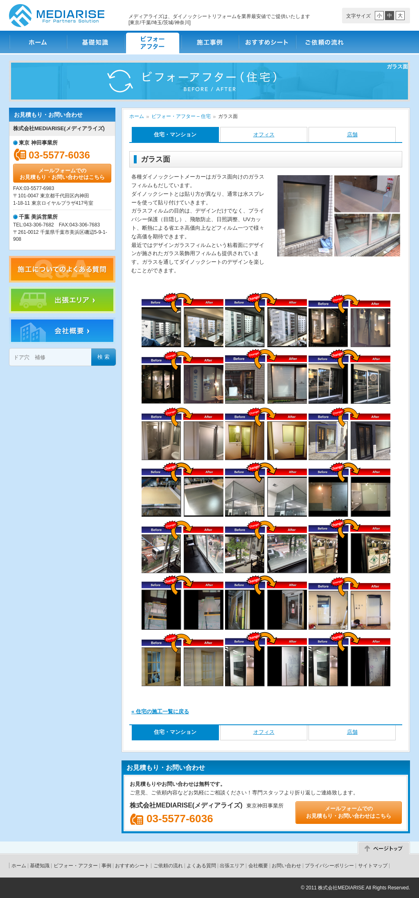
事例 (106, 866)
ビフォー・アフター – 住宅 (181, 116)
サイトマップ (372, 866)
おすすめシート (266, 42)
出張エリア (232, 866)
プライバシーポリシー (329, 866)
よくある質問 (201, 866)
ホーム (37, 42)
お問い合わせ (286, 866)
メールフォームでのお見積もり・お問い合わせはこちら (62, 173)
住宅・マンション (175, 134)
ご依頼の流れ (324, 42)
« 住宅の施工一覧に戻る (160, 711)
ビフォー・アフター (152, 42)
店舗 (352, 134)
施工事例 (209, 42)
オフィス (264, 134)
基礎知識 (95, 42)
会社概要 (258, 866)
